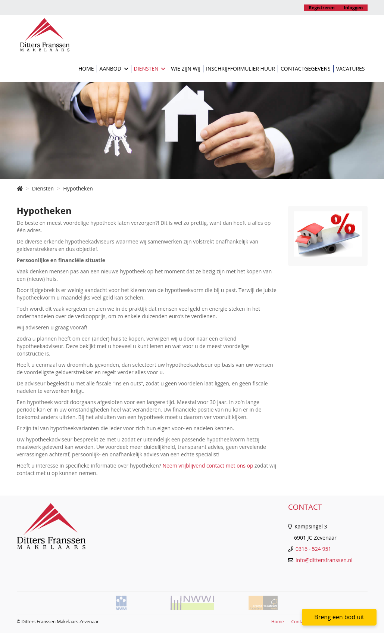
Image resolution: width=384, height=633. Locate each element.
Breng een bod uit (339, 617)
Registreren (322, 7)
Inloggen (353, 7)
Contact (299, 621)
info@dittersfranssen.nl (324, 560)
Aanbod (114, 69)
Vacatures (350, 68)
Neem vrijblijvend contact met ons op (207, 465)
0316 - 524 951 (313, 548)
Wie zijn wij (185, 68)
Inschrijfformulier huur (240, 68)
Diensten (150, 69)
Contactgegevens (306, 68)
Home (86, 68)
